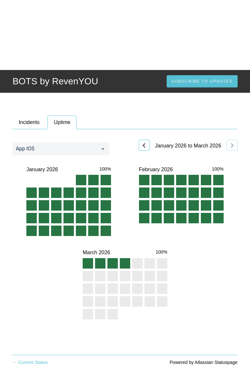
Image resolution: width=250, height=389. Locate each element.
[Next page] (232, 145)
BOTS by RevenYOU (55, 81)
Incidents (29, 122)
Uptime (62, 122)
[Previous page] (144, 145)
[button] (202, 81)
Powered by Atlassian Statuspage (204, 362)
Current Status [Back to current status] (30, 362)
